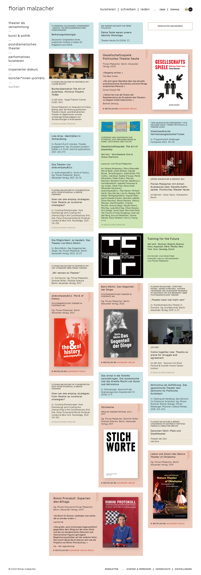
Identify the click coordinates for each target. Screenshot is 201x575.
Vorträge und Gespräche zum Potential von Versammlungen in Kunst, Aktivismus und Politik (118, 140)
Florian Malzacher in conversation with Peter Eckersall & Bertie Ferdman (71, 192)
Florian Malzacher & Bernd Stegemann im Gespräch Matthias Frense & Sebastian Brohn (168, 424)
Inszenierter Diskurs (23, 69)
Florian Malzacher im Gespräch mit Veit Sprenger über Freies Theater (70, 267)
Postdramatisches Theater (22, 46)
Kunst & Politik (19, 35)
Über (162, 9)
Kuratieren (108, 9)
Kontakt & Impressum (139, 569)
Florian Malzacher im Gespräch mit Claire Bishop (70, 83)
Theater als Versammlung (19, 25)
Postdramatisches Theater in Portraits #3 (67, 304)
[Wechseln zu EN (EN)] (187, 9)
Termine (174, 9)
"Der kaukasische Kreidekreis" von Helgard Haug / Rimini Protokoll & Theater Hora (169, 125)
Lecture (155, 347)
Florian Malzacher (31, 8)
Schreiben (128, 9)
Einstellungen (183, 569)
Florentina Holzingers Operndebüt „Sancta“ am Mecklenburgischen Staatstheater (70, 28)
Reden (145, 9)
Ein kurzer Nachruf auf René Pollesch (116, 27)
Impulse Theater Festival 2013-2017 (116, 413)
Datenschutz (163, 569)
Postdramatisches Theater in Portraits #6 (116, 295)
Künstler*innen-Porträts (27, 78)
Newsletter (112, 569)
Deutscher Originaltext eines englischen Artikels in (66, 40)
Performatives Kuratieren (19, 59)
